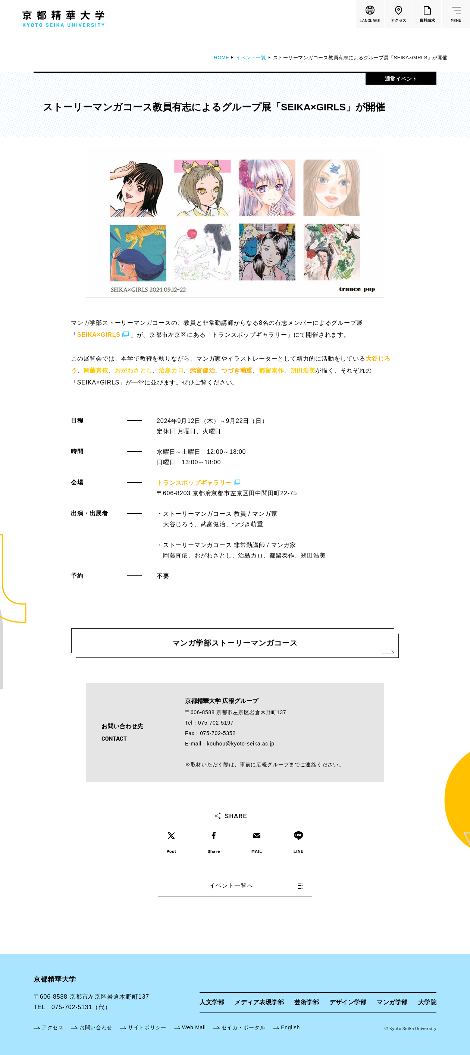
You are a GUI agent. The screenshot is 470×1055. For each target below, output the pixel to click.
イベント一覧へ (256, 885)
